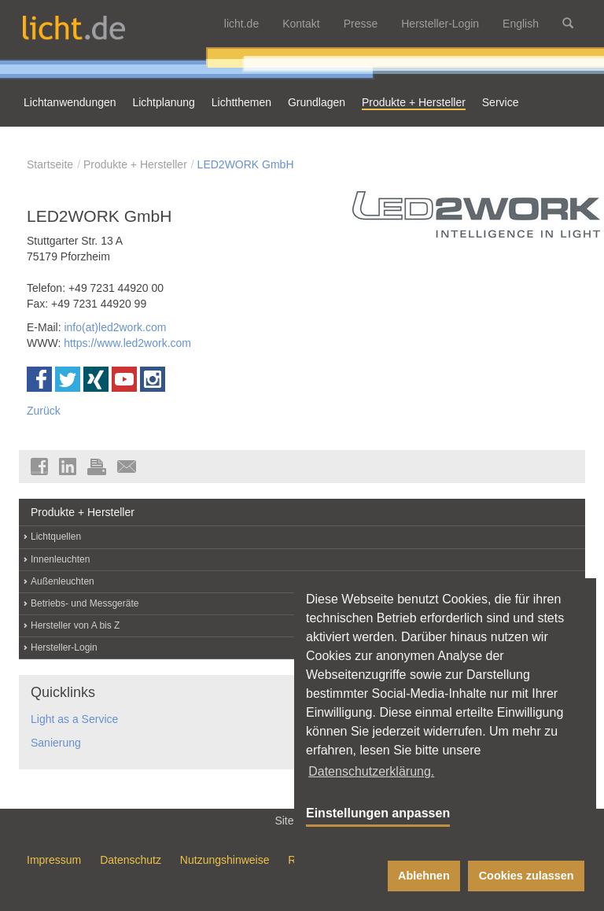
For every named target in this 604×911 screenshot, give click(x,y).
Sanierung (56, 742)
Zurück (44, 410)
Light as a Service (74, 719)
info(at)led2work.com (115, 327)
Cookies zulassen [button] (526, 875)
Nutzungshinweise (225, 860)
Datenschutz (130, 860)
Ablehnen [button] (424, 875)
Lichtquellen (56, 536)
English (521, 23)
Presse (361, 23)
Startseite (50, 164)
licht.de (241, 23)
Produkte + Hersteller (135, 164)
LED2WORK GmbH (245, 164)
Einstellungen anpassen (378, 813)
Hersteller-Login (440, 23)
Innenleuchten (60, 559)
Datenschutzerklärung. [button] (371, 771)
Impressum (54, 860)
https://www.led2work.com (127, 343)
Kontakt (300, 23)
